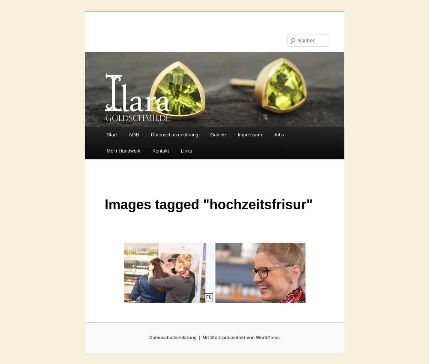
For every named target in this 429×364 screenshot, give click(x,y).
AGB (134, 134)
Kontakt (160, 151)
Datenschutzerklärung (174, 134)
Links (186, 151)
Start (112, 134)
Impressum (250, 134)
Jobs (279, 134)
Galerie (218, 134)
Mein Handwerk (123, 151)
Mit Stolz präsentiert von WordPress (241, 337)
